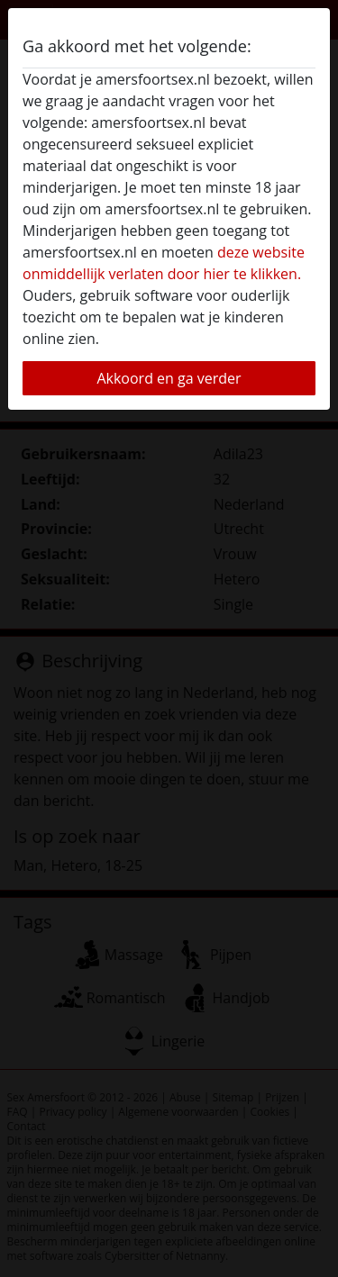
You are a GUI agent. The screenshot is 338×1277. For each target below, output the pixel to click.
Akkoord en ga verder (168, 378)
